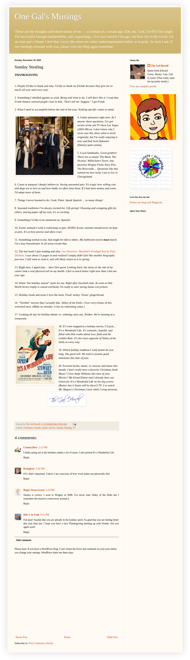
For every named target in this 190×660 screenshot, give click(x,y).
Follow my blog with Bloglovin (146, 202)
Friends (37, 428)
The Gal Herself (160, 65)
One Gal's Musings (48, 16)
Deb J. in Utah (31, 514)
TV (74, 428)
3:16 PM (49, 490)
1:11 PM (43, 447)
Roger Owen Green (33, 490)
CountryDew (30, 447)
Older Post (112, 637)
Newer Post (21, 637)
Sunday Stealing (63, 428)
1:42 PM (40, 468)
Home (67, 637)
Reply (26, 457)
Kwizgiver (29, 468)
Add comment (23, 540)
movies (52, 428)
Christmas (28, 428)
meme (45, 428)
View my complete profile (143, 86)
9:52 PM (44, 514)
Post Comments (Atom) (41, 643)
